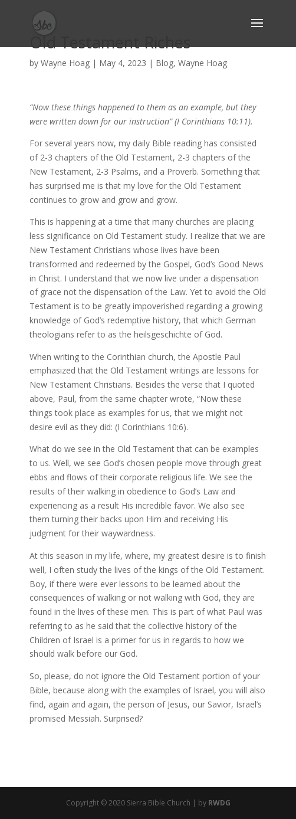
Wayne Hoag (65, 62)
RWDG (219, 803)
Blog (164, 62)
